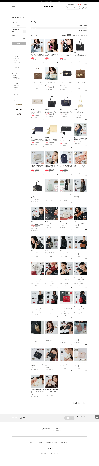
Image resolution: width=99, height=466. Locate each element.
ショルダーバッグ (17, 60)
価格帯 (13, 41)
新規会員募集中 (46, 435)
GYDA (32, 59)
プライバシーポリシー (65, 448)
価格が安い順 (76, 41)
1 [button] (73, 409)
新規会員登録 (60, 436)
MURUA (75, 59)
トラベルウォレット (17, 89)
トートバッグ (16, 62)
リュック (15, 66)
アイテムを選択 (16, 35)
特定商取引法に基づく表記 (51, 448)
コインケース (16, 87)
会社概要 (40, 448)
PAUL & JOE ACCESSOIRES (51, 199)
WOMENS (17, 24)
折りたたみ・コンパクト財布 (16, 85)
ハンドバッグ (16, 64)
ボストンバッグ (16, 69)
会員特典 (59, 434)
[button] (71, 410)
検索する (19, 49)
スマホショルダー (17, 98)
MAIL (70, 424)
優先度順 (64, 41)
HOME (13, 24)
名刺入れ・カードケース (18, 91)
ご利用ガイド (31, 448)
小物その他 (15, 100)
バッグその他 (16, 73)
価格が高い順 (84, 41)
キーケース (15, 93)
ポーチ (14, 96)
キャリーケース (16, 71)
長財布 (14, 81)
